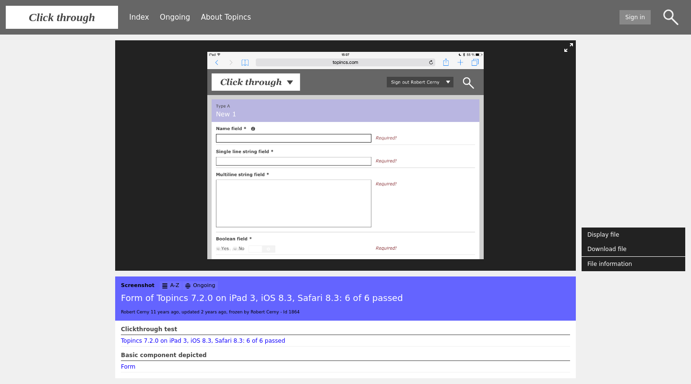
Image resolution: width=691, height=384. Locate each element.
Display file (603, 234)
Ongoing (175, 17)
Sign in (635, 17)
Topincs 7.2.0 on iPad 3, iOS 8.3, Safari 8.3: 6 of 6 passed (203, 340)
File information (609, 264)
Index (139, 17)
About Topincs (226, 17)
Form (128, 366)
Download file (607, 249)
